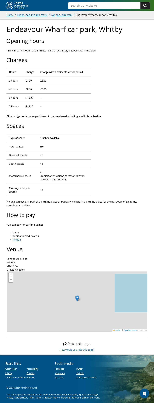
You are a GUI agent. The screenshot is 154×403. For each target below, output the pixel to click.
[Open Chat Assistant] (144, 393)
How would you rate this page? (77, 349)
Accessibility (32, 368)
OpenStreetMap (130, 330)
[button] (77, 298)
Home (10, 15)
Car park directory (61, 15)
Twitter (79, 368)
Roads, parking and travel (32, 15)
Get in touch (11, 368)
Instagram (60, 373)
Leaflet (116, 330)
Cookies (30, 373)
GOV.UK (30, 377)
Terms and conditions (15, 377)
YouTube (59, 377)
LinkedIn (80, 373)
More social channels (86, 377)
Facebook (59, 368)
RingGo (16, 239)
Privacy (8, 373)
